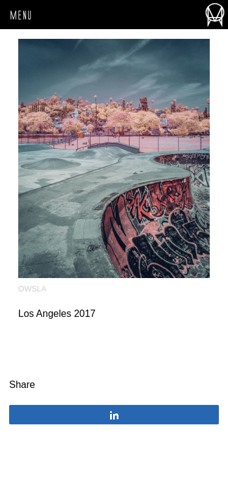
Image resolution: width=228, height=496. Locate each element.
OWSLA (32, 288)
